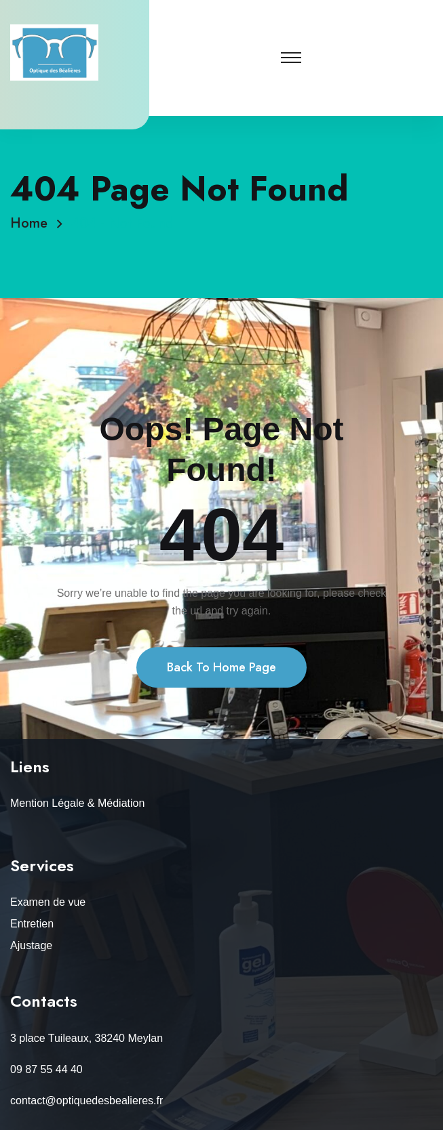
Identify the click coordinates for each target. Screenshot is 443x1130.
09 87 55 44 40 (46, 1069)
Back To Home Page (221, 692)
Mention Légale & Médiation (77, 803)
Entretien (32, 923)
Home (33, 223)
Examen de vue (47, 902)
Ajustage (31, 945)
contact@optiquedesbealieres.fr (86, 1100)
